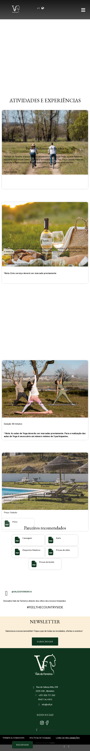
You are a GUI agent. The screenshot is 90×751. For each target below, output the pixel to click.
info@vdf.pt (47, 704)
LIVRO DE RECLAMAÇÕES (68, 738)
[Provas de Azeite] (34, 564)
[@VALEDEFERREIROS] (6, 593)
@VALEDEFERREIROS (22, 591)
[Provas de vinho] (51, 552)
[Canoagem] (17, 540)
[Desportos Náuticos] (17, 552)
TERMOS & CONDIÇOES (13, 738)
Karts (58, 538)
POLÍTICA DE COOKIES (40, 738)
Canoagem (27, 538)
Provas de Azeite (46, 562)
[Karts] (51, 540)
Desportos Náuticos (31, 550)
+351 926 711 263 (47, 695)
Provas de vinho (63, 550)
